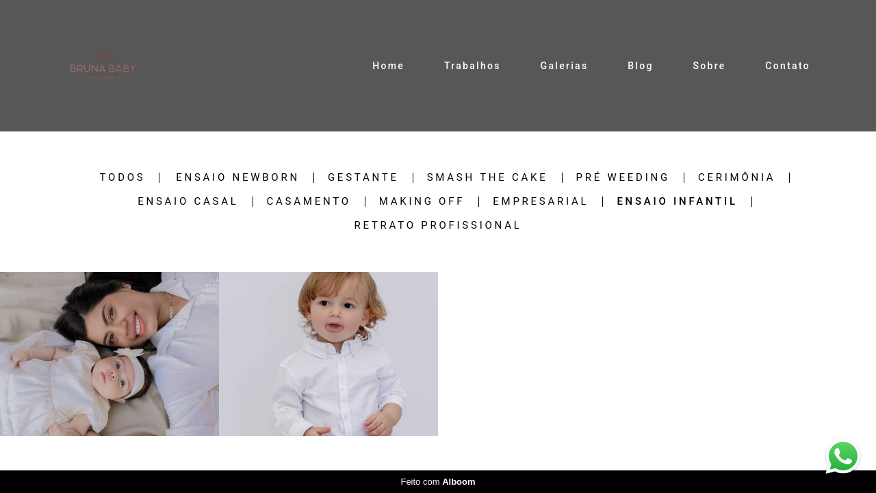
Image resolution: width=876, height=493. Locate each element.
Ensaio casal (188, 202)
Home (388, 65)
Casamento (309, 202)
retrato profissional (437, 225)
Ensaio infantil (677, 202)
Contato (787, 65)
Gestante (363, 178)
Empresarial (541, 202)
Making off (422, 202)
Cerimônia (736, 178)
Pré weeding (623, 178)
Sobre (709, 65)
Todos (123, 178)
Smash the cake (487, 178)
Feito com (437, 482)
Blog (641, 65)
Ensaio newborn (238, 178)
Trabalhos (472, 65)
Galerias (565, 65)
